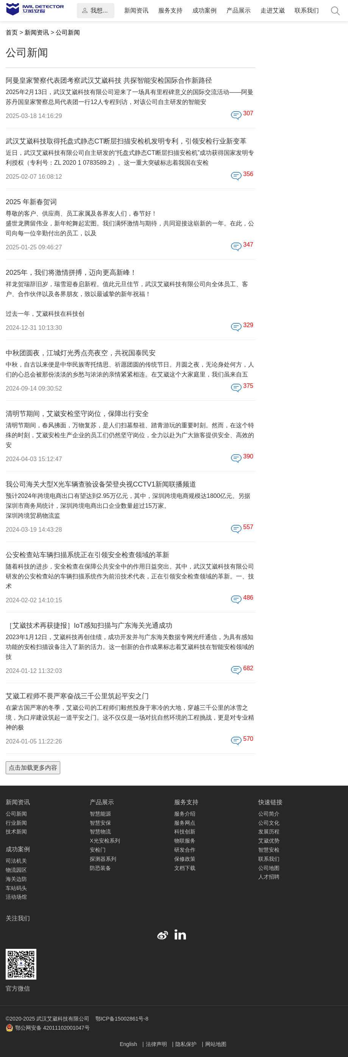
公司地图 (268, 868)
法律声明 (157, 1044)
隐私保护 (186, 1044)
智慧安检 (268, 850)
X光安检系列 (105, 841)
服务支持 (170, 10)
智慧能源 (100, 814)
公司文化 (268, 823)
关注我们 (18, 918)
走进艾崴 (273, 10)
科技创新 (184, 832)
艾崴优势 (268, 841)
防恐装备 (100, 868)
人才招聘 (268, 877)
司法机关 (16, 861)
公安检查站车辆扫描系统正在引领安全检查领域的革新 (87, 555)
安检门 (98, 850)
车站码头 (16, 888)
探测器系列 (103, 859)
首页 (12, 32)
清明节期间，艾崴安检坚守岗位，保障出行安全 (77, 413)
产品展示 (238, 10)
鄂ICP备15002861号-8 (121, 1019)
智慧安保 (100, 823)
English (129, 1044)
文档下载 (184, 868)
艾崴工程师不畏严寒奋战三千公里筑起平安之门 (77, 696)
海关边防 (16, 879)
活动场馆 (16, 897)
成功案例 (204, 10)
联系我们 (307, 10)
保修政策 (184, 859)
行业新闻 (16, 823)
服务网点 (184, 823)
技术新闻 (16, 832)
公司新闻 (68, 32)
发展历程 (268, 832)
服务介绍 (184, 814)
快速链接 (270, 802)
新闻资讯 (136, 10)
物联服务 (184, 841)
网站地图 (215, 1044)
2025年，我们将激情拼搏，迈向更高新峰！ (71, 272)
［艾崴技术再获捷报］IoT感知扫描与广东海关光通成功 (89, 625)
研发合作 (184, 850)
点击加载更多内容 (33, 767)
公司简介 (268, 814)
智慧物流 (100, 832)
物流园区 (16, 870)
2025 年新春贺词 (31, 202)
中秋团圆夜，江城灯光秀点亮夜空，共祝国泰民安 (81, 353)
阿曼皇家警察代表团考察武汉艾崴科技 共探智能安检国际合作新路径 (109, 80)
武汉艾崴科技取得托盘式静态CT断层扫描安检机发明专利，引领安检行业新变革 (126, 141)
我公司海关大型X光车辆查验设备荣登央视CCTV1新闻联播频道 (101, 484)
